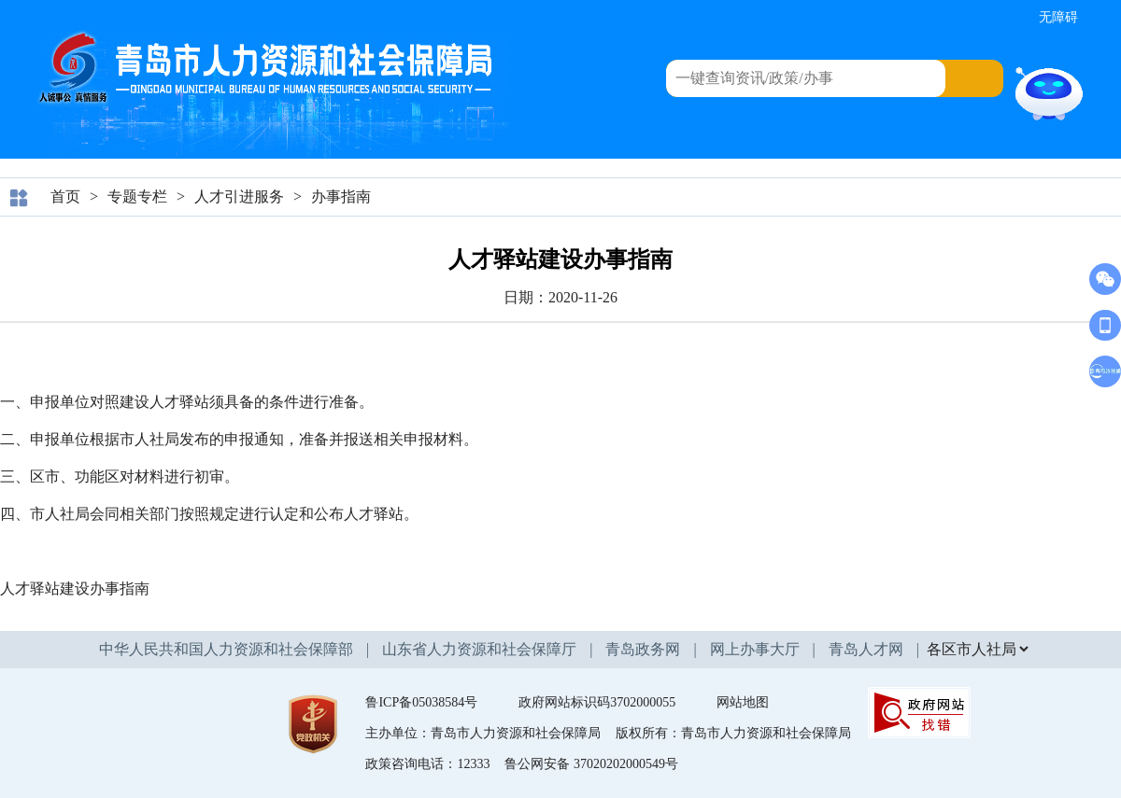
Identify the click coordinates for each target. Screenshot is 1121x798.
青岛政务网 (642, 649)
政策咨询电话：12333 (427, 764)
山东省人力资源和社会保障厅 (479, 649)
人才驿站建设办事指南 (74, 588)
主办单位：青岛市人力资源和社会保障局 (483, 733)
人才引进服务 (239, 196)
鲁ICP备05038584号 (421, 702)
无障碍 (1058, 17)
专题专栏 (137, 196)
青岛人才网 (866, 649)
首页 (65, 196)
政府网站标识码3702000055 (596, 702)
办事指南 (341, 196)
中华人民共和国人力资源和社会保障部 (226, 649)
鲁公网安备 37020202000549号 (591, 764)
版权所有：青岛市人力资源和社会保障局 (733, 733)
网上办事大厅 (755, 649)
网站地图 (743, 702)
